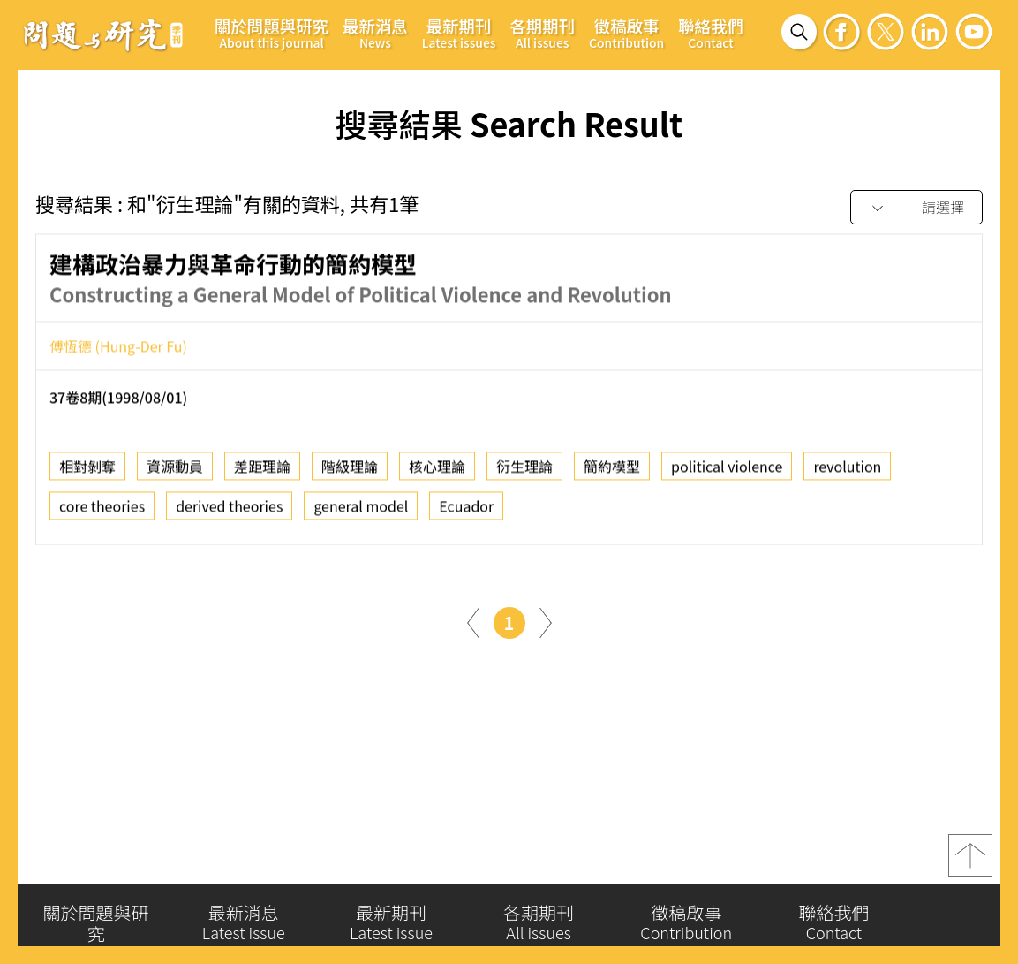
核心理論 (437, 470)
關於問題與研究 (271, 32)
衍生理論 (524, 470)
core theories (102, 509)
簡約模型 (612, 470)
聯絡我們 (710, 32)
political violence (726, 470)
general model (360, 509)
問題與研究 (103, 34)
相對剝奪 (87, 470)
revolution (847, 470)
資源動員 (175, 470)
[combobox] (916, 208)
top (970, 862)
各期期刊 (542, 32)
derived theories (229, 509)
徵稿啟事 (626, 32)
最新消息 (375, 32)
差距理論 (262, 470)
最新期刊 (459, 32)
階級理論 (349, 470)
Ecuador (466, 509)
